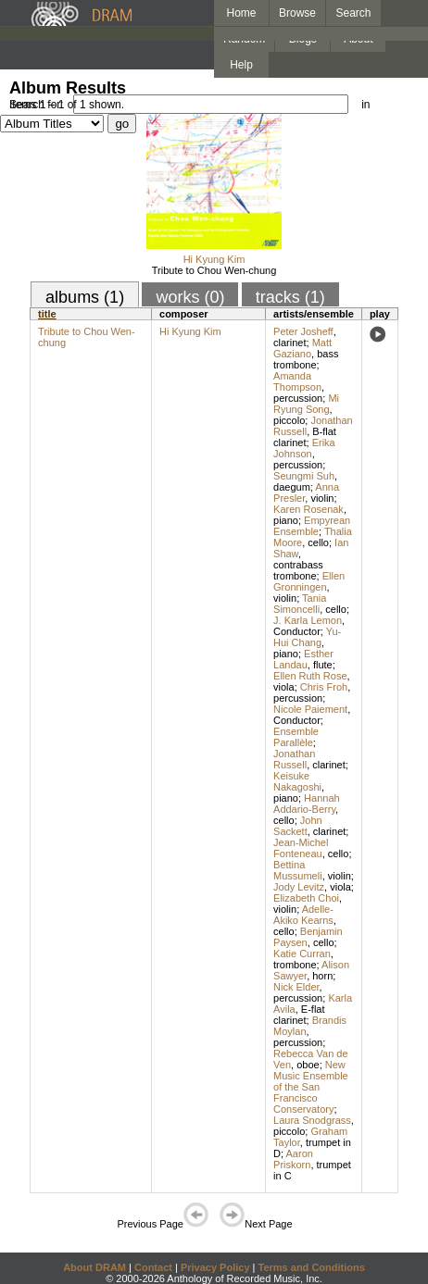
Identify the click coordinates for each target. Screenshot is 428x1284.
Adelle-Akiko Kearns (303, 915)
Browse (297, 12)
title (47, 313)
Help (241, 64)
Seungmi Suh (303, 475)
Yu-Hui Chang (307, 637)
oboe (307, 1064)
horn (322, 975)
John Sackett (297, 826)
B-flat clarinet (304, 437)
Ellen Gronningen (309, 581)
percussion (297, 398)
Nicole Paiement (310, 709)
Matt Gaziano (302, 348)
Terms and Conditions (311, 1267)
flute (323, 664)
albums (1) (84, 297)
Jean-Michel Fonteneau (300, 848)
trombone (294, 964)
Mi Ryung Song (306, 404)
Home (241, 12)
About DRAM (94, 1267)
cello (318, 542)
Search (353, 12)
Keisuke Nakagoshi (297, 781)
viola (284, 686)
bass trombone (305, 359)
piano (285, 520)
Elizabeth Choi (306, 898)
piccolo (289, 420)
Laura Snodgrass (312, 1120)
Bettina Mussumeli (297, 870)
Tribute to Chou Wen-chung (214, 270)
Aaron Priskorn (293, 1159)
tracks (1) (290, 297)
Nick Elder (296, 986)
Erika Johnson (304, 448)
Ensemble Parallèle (296, 737)
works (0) (190, 297)
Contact (153, 1267)
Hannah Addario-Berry (306, 803)
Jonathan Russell (294, 759)
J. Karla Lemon (307, 620)
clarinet (289, 342)
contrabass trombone (298, 570)
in (365, 104)
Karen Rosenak (308, 509)
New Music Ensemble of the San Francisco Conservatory (310, 1087)
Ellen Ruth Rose (310, 675)
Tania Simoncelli (299, 603)
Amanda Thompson (297, 381)
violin (322, 498)
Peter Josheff (303, 331)
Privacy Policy (215, 1267)
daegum (291, 486)
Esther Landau (303, 659)
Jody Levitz (298, 886)
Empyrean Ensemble (311, 526)
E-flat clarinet (298, 1015)
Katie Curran (302, 953)
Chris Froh (323, 686)
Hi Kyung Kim (214, 259)
